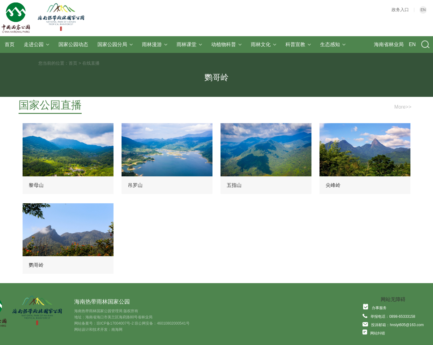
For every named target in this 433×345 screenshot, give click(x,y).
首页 (10, 44)
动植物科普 (226, 44)
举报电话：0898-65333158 (393, 316)
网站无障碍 (393, 299)
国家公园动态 (73, 44)
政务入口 (400, 9)
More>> (402, 107)
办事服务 (379, 308)
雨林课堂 (189, 44)
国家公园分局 (115, 44)
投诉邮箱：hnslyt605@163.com (397, 325)
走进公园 (36, 44)
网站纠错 (377, 333)
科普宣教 (298, 44)
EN (423, 10)
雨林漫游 (154, 44)
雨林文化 (263, 44)
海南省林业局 (389, 44)
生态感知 (332, 44)
